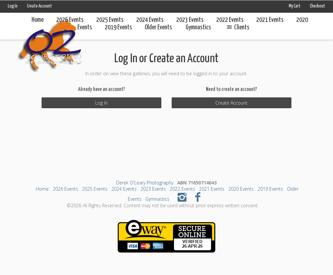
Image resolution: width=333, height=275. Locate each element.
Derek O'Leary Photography (144, 183)
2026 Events (70, 20)
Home (38, 20)
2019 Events (270, 189)
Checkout (317, 6)
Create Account (39, 6)
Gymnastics (157, 199)
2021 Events (270, 20)
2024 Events (150, 20)
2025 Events (110, 20)
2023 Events (190, 20)
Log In (13, 6)
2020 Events (241, 189)
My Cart (295, 6)
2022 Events (230, 20)
